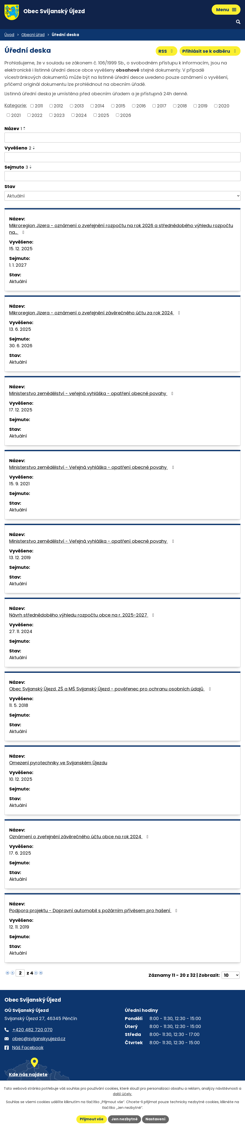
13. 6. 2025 (20, 329)
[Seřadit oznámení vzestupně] (24, 127)
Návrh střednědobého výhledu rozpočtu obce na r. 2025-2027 (82, 615)
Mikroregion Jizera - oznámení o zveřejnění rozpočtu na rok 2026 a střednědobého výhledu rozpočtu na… (121, 228)
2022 (37, 115)
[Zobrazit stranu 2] (20, 973)
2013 (79, 106)
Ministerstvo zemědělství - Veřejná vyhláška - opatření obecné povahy (92, 467)
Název (13, 128)
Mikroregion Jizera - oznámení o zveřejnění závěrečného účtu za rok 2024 (95, 313)
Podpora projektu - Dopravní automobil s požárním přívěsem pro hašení (94, 910)
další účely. (122, 1094)
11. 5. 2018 (18, 705)
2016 (141, 106)
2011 (39, 106)
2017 (161, 106)
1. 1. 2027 (18, 265)
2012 (58, 106)
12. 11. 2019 (19, 927)
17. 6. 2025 (20, 853)
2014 (99, 106)
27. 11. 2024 (20, 631)
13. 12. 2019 (20, 557)
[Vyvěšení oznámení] (122, 157)
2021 (16, 115)
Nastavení (155, 1119)
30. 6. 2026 (20, 346)
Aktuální (18, 281)
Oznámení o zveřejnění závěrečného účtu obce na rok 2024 (79, 837)
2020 (223, 106)
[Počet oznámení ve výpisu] (231, 975)
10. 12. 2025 (20, 779)
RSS (166, 51)
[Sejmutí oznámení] (122, 176)
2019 (202, 106)
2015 (120, 106)
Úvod (9, 34)
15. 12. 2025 (21, 248)
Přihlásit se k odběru (210, 51)
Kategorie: (15, 105)
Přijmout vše (91, 1119)
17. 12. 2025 (20, 410)
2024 (81, 115)
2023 (59, 115)
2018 (182, 106)
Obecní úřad (33, 34)
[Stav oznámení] (122, 196)
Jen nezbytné (124, 1119)
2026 (125, 115)
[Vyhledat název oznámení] (122, 138)
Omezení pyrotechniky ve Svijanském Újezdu (58, 763)
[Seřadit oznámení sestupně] (24, 129)
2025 (103, 115)
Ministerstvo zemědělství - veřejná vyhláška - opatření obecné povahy (92, 393)
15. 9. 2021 (19, 484)
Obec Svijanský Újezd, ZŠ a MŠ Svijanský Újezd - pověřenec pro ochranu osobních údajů (111, 689)
